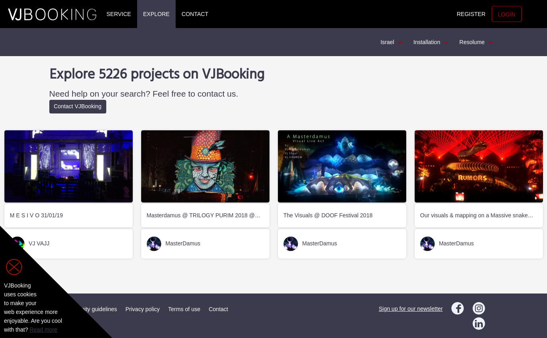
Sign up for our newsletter (411, 309)
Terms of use (184, 309)
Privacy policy (143, 309)
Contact (195, 14)
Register (471, 14)
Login (507, 14)
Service (119, 14)
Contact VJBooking (77, 106)
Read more (43, 329)
